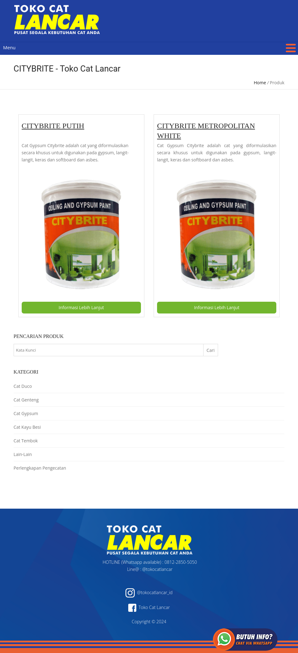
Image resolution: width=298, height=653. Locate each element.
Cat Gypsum (26, 413)
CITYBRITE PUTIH (53, 126)
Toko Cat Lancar (149, 607)
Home (260, 82)
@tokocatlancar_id (149, 592)
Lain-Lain (23, 454)
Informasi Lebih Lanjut (81, 307)
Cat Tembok (26, 441)
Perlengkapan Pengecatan (40, 468)
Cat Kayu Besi (27, 427)
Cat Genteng (26, 400)
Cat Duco (23, 386)
